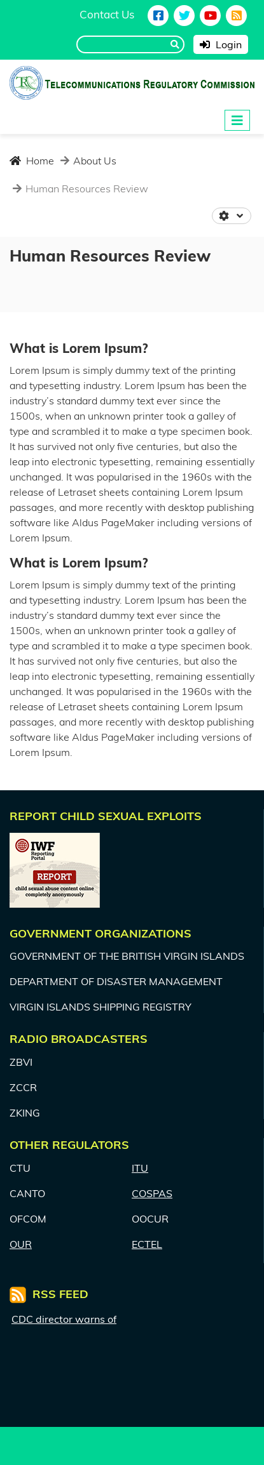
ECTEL (147, 1244)
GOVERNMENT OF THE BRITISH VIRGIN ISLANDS (127, 956)
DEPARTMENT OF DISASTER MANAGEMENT (116, 981)
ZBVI (21, 1062)
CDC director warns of (63, 1319)
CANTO (27, 1193)
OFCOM (28, 1218)
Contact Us (107, 14)
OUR (21, 1244)
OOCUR (150, 1218)
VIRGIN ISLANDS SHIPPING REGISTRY (100, 1006)
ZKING (25, 1112)
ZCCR (23, 1087)
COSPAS (152, 1193)
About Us (93, 160)
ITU (140, 1168)
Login (221, 44)
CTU (20, 1168)
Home (32, 160)
